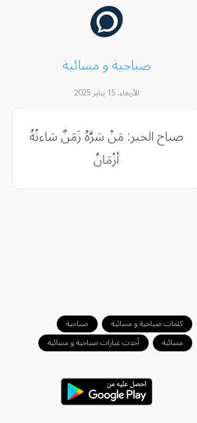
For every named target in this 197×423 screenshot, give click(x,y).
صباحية (69, 323)
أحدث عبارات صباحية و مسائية (85, 342)
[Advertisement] (99, 247)
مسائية (164, 342)
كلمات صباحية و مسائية (139, 323)
